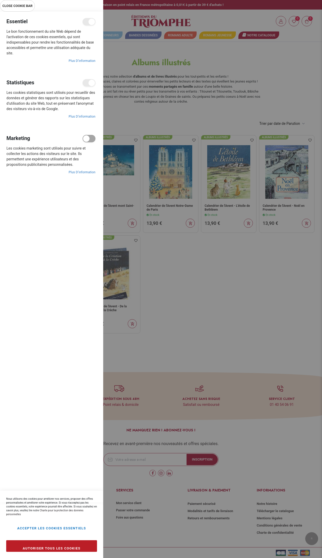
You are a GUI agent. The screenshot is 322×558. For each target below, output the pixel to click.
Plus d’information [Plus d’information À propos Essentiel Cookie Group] (82, 61)
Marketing (89, 138)
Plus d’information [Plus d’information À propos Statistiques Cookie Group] (82, 116)
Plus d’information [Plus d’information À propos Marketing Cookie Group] (82, 172)
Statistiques (89, 83)
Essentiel (89, 22)
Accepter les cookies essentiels (51, 528)
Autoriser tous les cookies (52, 548)
